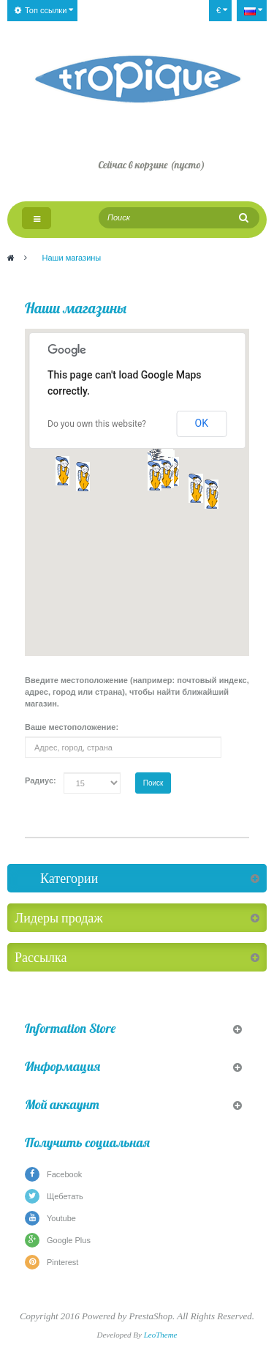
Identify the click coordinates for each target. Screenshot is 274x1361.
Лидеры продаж (59, 917)
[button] (165, 473)
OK (201, 423)
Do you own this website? (96, 424)
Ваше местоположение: (71, 727)
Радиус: (40, 780)
